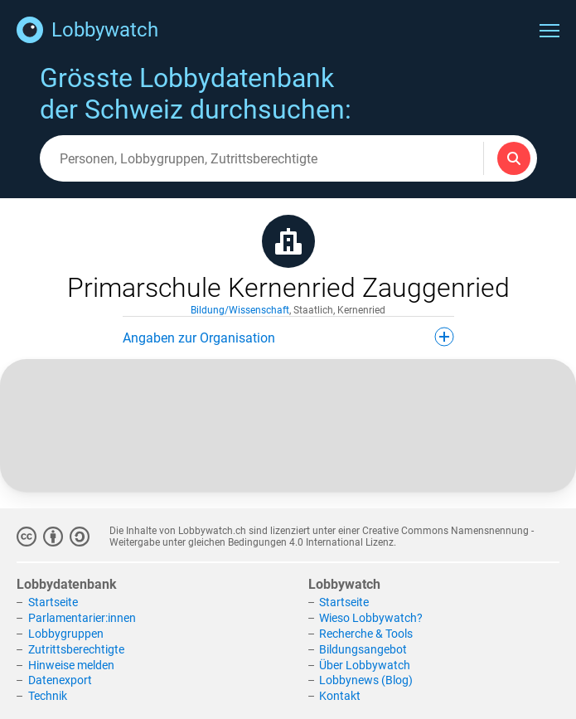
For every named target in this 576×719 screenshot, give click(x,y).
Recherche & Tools (366, 633)
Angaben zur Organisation (288, 337)
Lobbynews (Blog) (366, 680)
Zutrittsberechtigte (76, 649)
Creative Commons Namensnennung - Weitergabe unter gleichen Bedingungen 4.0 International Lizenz (321, 536)
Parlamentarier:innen (82, 617)
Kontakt (340, 695)
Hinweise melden (71, 665)
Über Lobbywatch (364, 665)
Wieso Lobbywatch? (371, 617)
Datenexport (60, 680)
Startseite (53, 602)
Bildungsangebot (363, 649)
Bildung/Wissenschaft (240, 310)
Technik (47, 695)
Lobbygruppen (66, 633)
